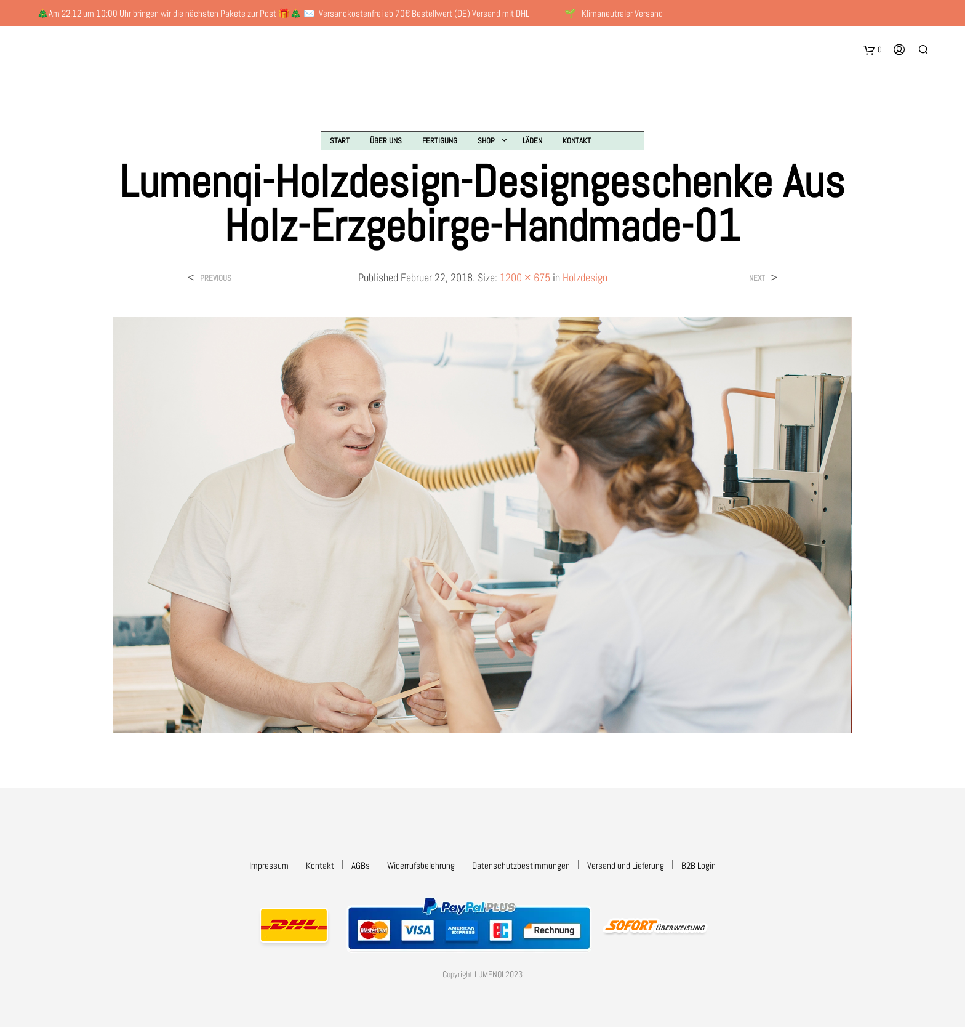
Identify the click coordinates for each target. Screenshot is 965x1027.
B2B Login (698, 865)
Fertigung (439, 140)
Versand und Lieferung (625, 865)
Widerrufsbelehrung (421, 865)
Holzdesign (585, 277)
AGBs (360, 865)
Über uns (386, 140)
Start (340, 140)
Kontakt (577, 140)
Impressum (269, 865)
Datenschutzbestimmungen (521, 865)
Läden (532, 140)
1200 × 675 (525, 277)
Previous (215, 278)
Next (757, 278)
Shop (486, 140)
